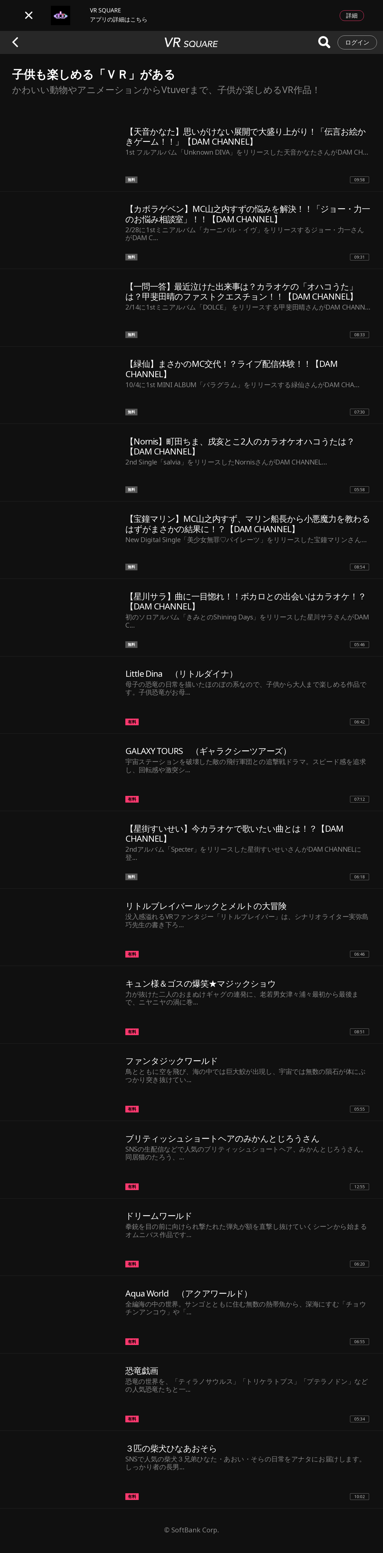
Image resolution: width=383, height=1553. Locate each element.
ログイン (357, 42)
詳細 (352, 15)
